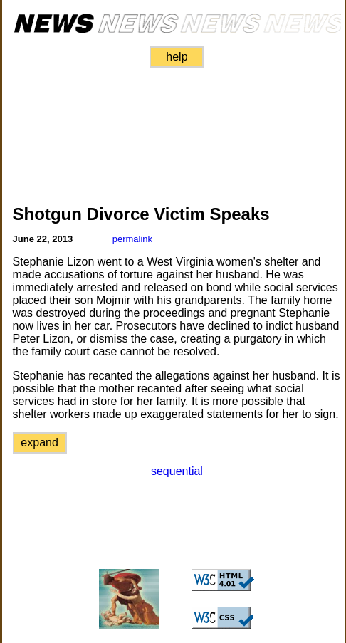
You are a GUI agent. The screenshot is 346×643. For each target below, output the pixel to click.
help (176, 57)
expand (39, 442)
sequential (177, 471)
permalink (132, 239)
